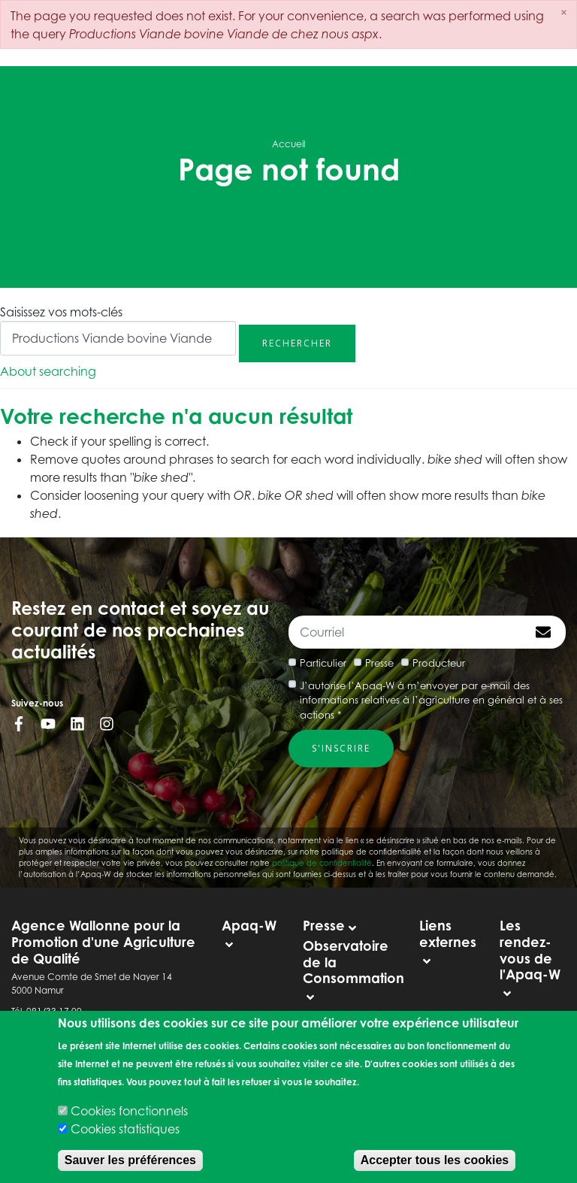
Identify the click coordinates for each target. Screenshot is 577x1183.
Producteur (438, 663)
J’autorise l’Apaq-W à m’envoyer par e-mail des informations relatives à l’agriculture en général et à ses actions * (431, 700)
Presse (379, 663)
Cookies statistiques (125, 1128)
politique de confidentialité (322, 862)
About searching (48, 371)
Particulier (323, 663)
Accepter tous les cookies (435, 1160)
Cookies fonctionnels (129, 1110)
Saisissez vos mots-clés (61, 311)
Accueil (288, 144)
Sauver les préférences (130, 1160)
